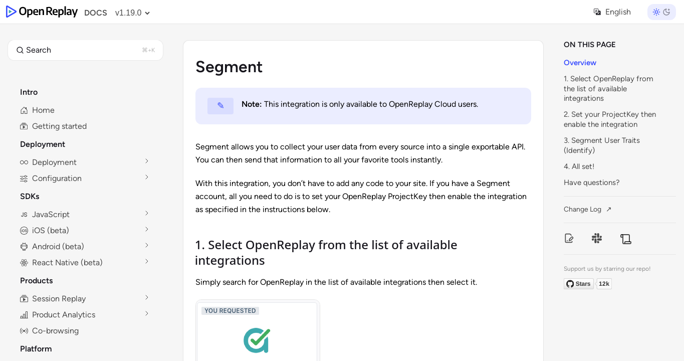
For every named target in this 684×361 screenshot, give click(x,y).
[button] (85, 50)
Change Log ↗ (588, 209)
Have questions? (592, 182)
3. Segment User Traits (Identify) (602, 145)
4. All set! (579, 166)
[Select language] (617, 12)
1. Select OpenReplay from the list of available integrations (608, 88)
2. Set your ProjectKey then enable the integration (610, 119)
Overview (580, 62)
